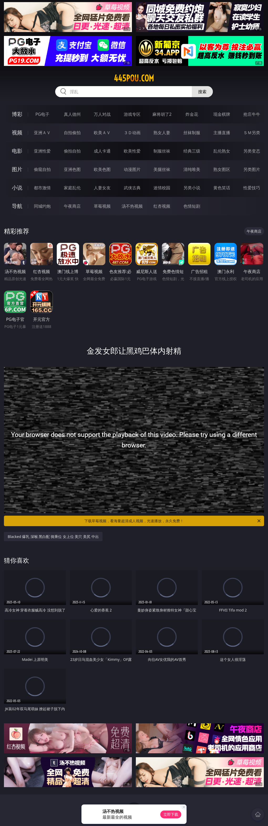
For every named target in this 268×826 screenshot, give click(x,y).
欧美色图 (102, 169)
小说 (17, 187)
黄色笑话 (221, 188)
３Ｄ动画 (132, 132)
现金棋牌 (221, 114)
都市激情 (42, 188)
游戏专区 (132, 114)
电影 (17, 150)
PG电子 (42, 114)
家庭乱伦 (72, 188)
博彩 (17, 114)
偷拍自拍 (72, 151)
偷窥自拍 (42, 169)
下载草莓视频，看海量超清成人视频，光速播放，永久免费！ (172, 521)
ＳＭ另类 (251, 132)
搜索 (202, 92)
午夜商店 (72, 206)
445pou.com (134, 78)
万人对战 (102, 114)
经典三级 (191, 151)
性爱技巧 (251, 188)
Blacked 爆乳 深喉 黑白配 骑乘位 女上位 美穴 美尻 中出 (53, 536)
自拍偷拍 (72, 132)
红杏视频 (161, 206)
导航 (17, 206)
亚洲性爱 (42, 151)
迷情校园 (161, 188)
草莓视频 (102, 206)
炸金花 (191, 114)
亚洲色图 (72, 169)
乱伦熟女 (221, 151)
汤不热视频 (132, 206)
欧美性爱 (132, 151)
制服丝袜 (161, 151)
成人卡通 (102, 151)
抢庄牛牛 (251, 114)
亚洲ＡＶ (42, 132)
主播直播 (221, 132)
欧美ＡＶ (102, 132)
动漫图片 (132, 169)
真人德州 (72, 114)
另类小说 (191, 188)
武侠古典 (132, 188)
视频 (17, 132)
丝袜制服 (191, 132)
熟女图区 (221, 169)
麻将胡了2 (162, 114)
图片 (17, 169)
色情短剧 (191, 206)
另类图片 (251, 169)
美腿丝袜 (161, 169)
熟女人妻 (161, 132)
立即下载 (170, 814)
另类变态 (251, 151)
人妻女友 (102, 188)
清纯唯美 (191, 169)
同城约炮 (42, 206)
